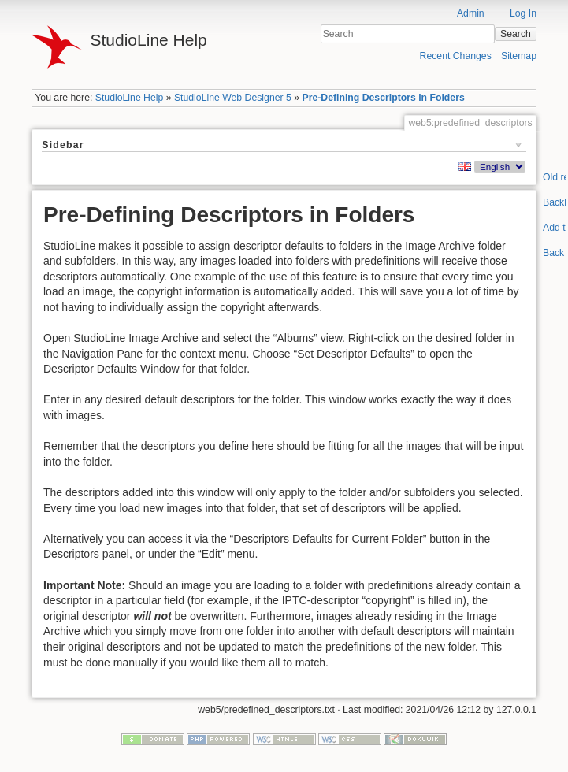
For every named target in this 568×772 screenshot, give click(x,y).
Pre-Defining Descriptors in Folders (383, 97)
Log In (523, 13)
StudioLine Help (129, 97)
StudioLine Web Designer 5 (232, 97)
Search (515, 33)
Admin (470, 13)
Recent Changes (456, 55)
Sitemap (518, 55)
